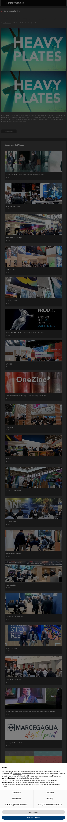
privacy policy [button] (17, 774)
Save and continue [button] (33, 817)
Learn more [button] (33, 812)
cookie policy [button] (34, 778)
